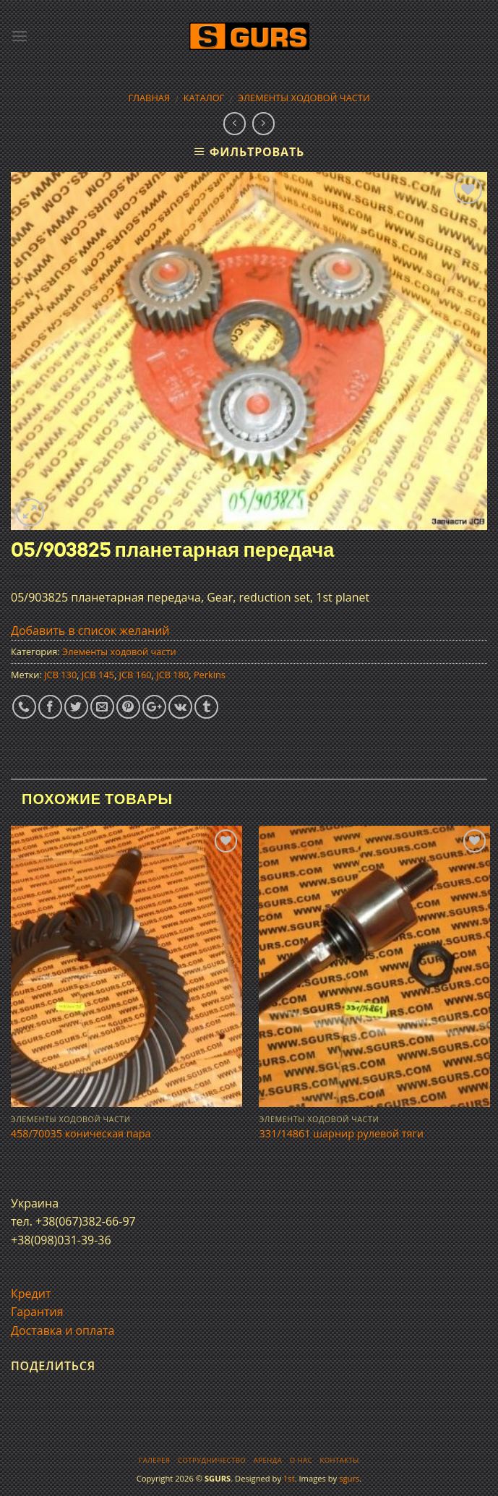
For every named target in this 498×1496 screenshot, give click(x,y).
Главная (149, 97)
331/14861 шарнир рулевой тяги (341, 1133)
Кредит (31, 1293)
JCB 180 (172, 674)
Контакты (339, 1460)
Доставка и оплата (63, 1330)
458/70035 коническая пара (81, 1133)
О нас (301, 1460)
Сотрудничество (212, 1460)
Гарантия (37, 1312)
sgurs (349, 1478)
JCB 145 (98, 674)
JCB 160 (135, 674)
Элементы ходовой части (304, 97)
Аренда (268, 1460)
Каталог (204, 97)
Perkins (210, 674)
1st (289, 1478)
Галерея (154, 1460)
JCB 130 (60, 674)
